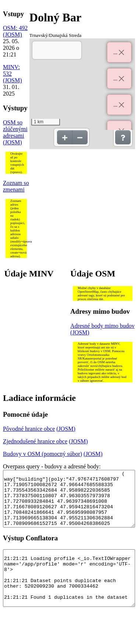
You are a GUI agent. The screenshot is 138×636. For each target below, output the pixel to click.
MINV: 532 (11, 70)
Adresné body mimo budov (102, 326)
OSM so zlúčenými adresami (15, 129)
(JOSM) (12, 34)
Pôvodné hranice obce (29, 429)
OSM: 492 (15, 28)
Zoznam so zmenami (16, 186)
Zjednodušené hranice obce (35, 441)
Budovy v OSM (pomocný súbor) (42, 454)
